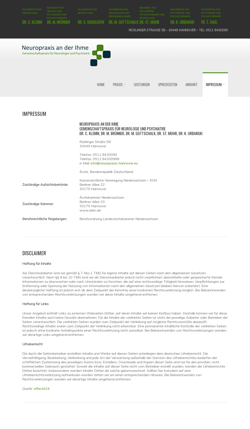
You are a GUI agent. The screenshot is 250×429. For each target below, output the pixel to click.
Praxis (119, 84)
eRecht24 (41, 388)
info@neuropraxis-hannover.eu (114, 163)
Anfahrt (192, 84)
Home (101, 84)
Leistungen (142, 84)
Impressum (215, 84)
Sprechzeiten (167, 84)
